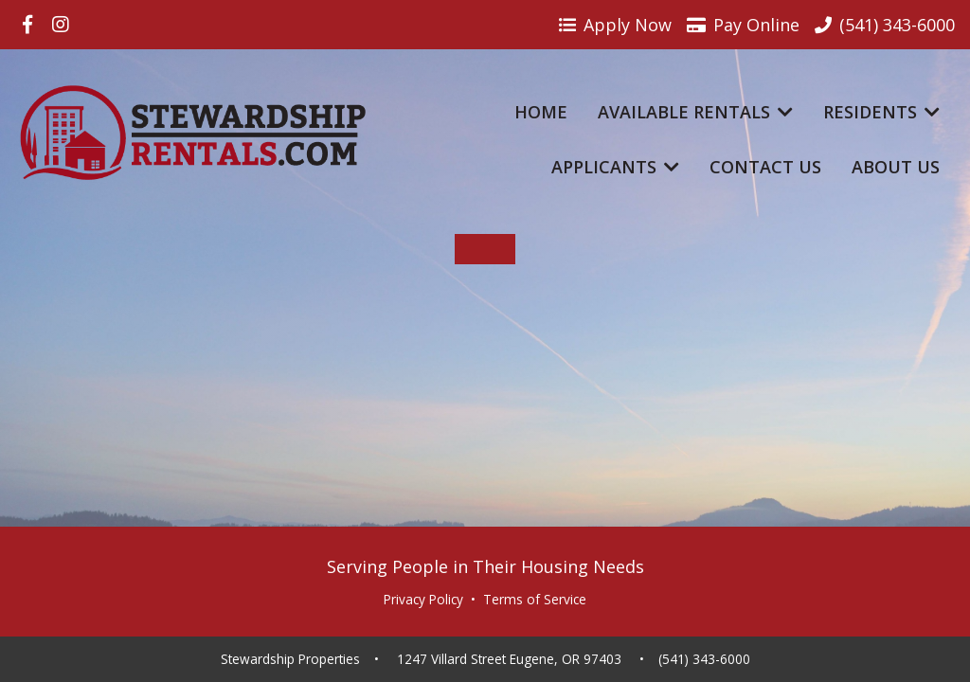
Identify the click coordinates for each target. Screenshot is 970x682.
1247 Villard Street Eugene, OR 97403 (509, 659)
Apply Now (615, 24)
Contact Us (765, 166)
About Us (896, 166)
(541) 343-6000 (704, 659)
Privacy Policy (423, 599)
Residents (881, 111)
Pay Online (743, 24)
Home (540, 111)
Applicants (615, 166)
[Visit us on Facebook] (27, 24)
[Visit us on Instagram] (61, 24)
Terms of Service (534, 599)
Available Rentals (695, 111)
